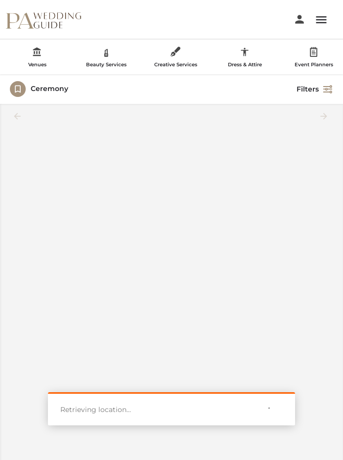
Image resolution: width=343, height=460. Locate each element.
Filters (315, 89)
